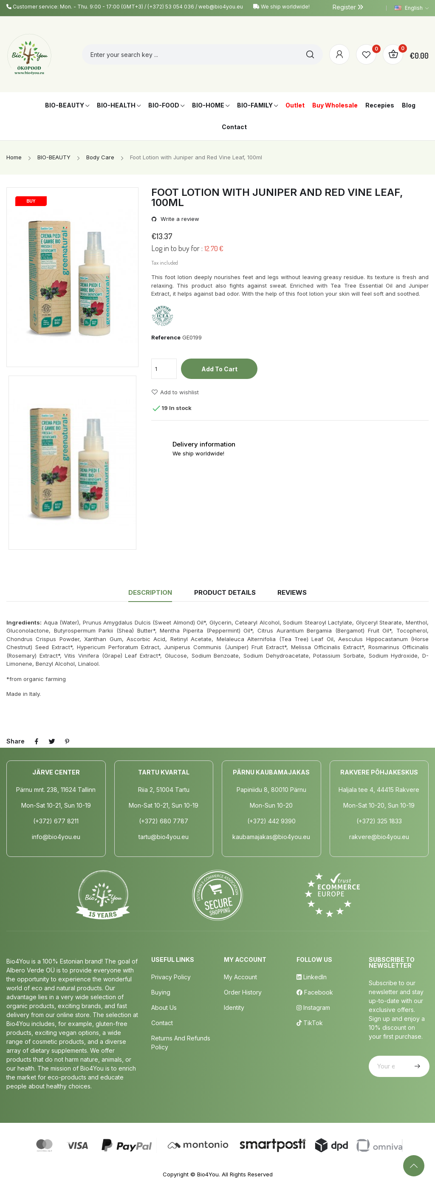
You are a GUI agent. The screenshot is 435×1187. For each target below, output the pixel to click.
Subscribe (416, 1066)
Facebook (315, 992)
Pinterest (67, 741)
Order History (243, 992)
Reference (166, 337)
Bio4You (208, 1174)
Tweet (51, 741)
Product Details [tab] (225, 592)
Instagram (313, 1007)
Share (36, 741)
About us (164, 1007)
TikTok (310, 1022)
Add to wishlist (175, 392)
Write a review (179, 219)
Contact (162, 1022)
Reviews (292, 592)
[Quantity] (164, 369)
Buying (160, 992)
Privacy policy (171, 977)
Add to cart (219, 369)
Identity (234, 1007)
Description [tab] (150, 592)
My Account (240, 977)
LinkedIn (312, 977)
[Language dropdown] (412, 8)
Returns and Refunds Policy (180, 1042)
